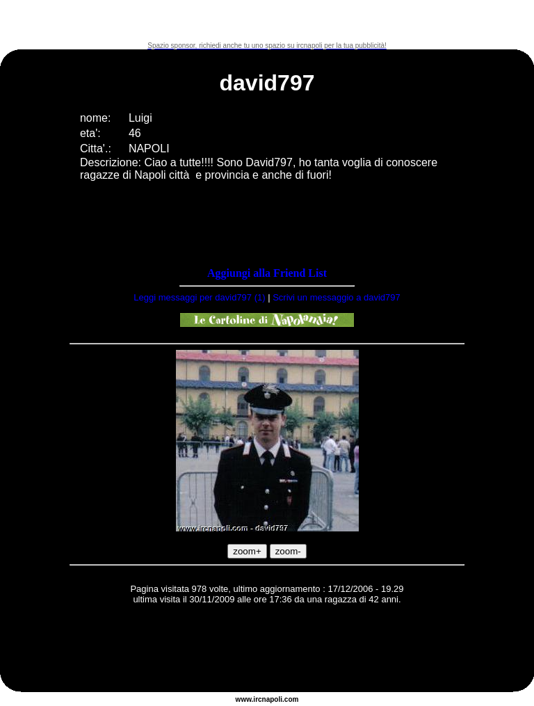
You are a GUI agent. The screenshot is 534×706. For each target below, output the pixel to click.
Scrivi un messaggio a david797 (336, 297)
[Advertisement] (267, 21)
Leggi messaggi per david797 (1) (199, 297)
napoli (272, 699)
